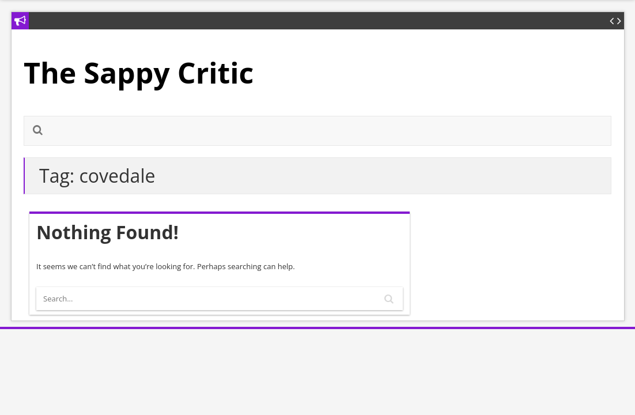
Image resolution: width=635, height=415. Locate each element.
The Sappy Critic (139, 72)
